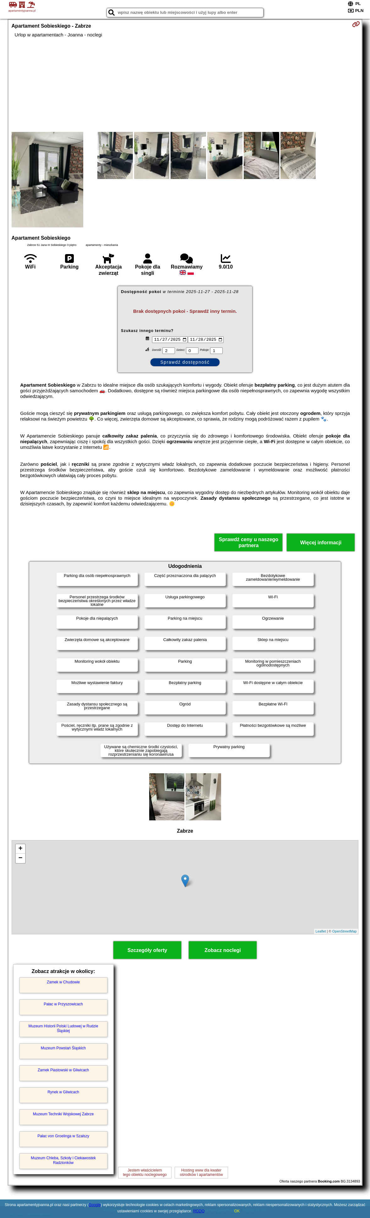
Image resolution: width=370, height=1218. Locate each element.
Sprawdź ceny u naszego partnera (248, 542)
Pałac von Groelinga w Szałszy (63, 1136)
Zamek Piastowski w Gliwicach (63, 1070)
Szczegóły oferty (147, 950)
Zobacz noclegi (222, 950)
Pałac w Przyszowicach (63, 1004)
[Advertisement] (185, 85)
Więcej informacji (320, 542)
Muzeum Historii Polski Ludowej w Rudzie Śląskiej (63, 1028)
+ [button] (20, 849)
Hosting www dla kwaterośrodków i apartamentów (201, 1172)
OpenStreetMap (344, 931)
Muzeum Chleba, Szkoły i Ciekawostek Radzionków (63, 1160)
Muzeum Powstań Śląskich (63, 1048)
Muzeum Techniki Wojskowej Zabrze (63, 1114)
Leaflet (321, 931)
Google (95, 1205)
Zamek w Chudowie (63, 982)
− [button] (20, 858)
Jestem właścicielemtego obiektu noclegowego (144, 1172)
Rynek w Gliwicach (63, 1092)
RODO (198, 1211)
